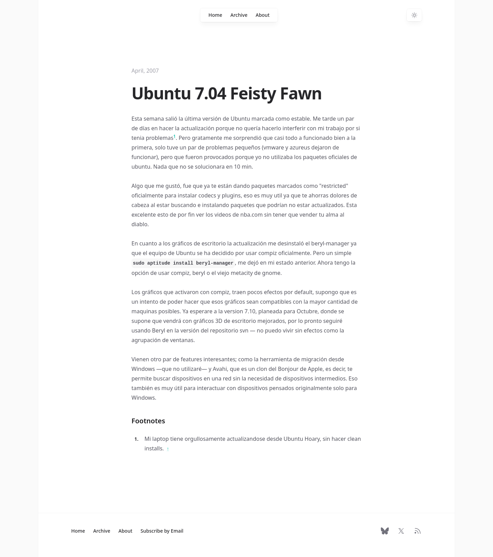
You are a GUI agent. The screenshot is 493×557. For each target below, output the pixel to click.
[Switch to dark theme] (414, 15)
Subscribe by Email (162, 531)
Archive (239, 15)
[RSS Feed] (417, 530)
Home (215, 15)
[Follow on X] (401, 530)
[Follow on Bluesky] (384, 530)
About (263, 15)
